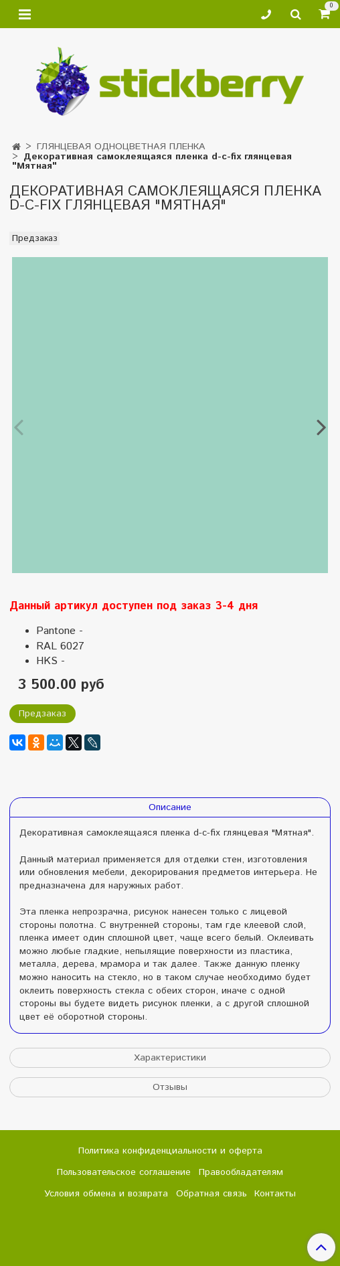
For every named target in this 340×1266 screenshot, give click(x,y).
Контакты (275, 1193)
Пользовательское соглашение (124, 1172)
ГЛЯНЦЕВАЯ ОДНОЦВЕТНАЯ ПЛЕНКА (121, 146)
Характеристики (170, 1057)
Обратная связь (211, 1193)
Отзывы (170, 1087)
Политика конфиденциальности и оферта (170, 1151)
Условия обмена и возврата (106, 1193)
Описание (170, 807)
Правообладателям (241, 1172)
